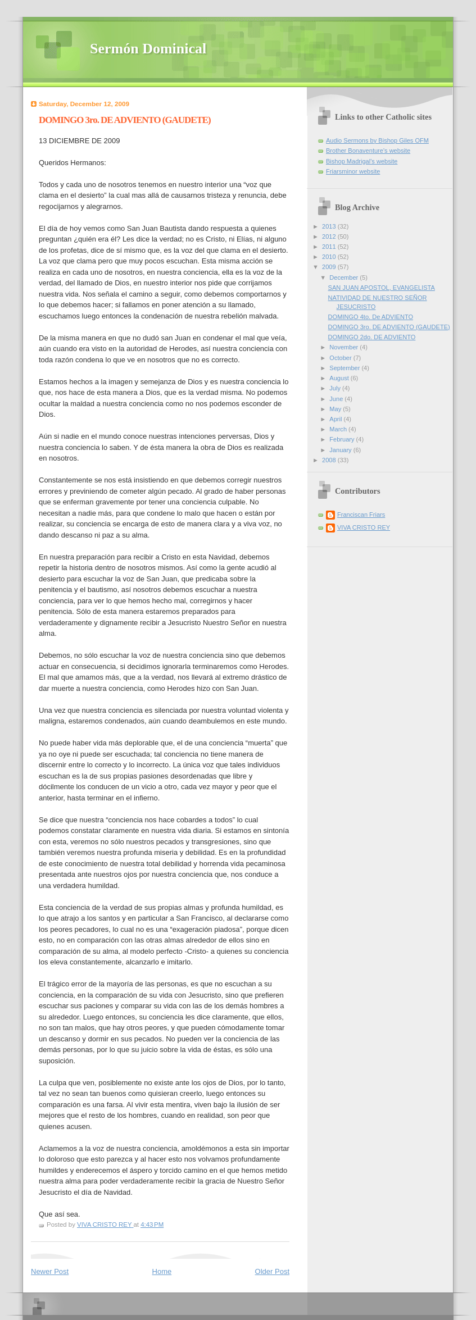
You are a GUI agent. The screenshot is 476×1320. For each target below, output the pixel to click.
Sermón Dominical (148, 48)
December (344, 277)
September (345, 368)
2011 (330, 246)
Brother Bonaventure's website (368, 150)
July (335, 388)
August (339, 378)
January (341, 450)
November (344, 347)
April (336, 419)
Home (162, 1271)
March (338, 429)
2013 (330, 226)
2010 (330, 256)
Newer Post (50, 1271)
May (336, 409)
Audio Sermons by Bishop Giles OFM (377, 140)
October (341, 357)
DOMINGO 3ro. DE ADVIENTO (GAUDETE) (389, 327)
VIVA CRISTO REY (363, 527)
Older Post (272, 1271)
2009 (330, 266)
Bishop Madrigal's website (361, 161)
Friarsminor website (353, 171)
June (336, 398)
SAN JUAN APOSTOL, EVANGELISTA (381, 287)
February (342, 439)
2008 (330, 460)
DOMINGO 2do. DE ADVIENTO (372, 337)
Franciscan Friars (361, 514)
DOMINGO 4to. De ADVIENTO (370, 316)
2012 (330, 236)
